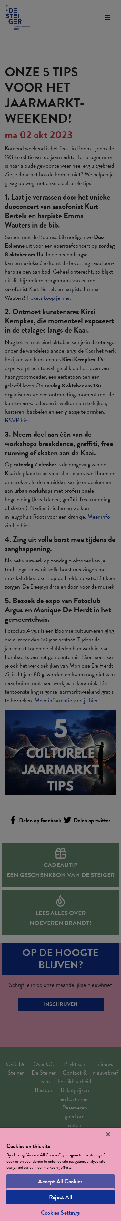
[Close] (108, 1134)
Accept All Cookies (60, 1181)
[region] (60, 1174)
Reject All (60, 1197)
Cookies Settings (60, 1212)
